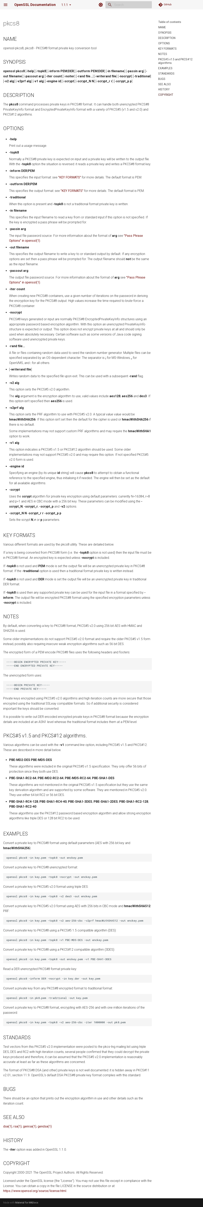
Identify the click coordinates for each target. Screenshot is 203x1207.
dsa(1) (7, 1126)
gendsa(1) (45, 1126)
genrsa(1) (29, 1126)
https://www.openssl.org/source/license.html (34, 1191)
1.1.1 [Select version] (64, 5)
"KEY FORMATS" (69, 177)
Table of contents (169, 22)
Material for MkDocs (26, 1202)
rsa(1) (17, 1126)
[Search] (128, 4)
